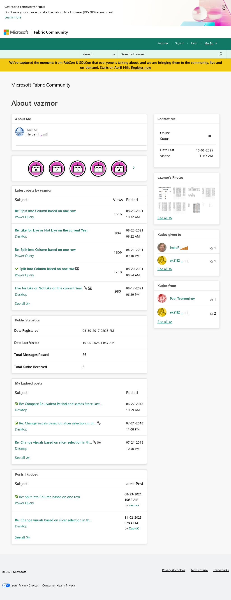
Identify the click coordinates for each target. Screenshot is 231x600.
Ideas (116, 32)
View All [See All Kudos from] (164, 321)
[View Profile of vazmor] (134, 505)
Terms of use (199, 570)
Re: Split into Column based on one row (45, 210)
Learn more (13, 17)
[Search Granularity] (99, 54)
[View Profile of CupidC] (134, 528)
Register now (141, 67)
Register (162, 43)
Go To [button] (209, 43)
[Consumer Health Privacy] (58, 585)
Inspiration (98, 32)
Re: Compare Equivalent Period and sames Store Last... (60, 403)
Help (194, 43)
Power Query (24, 217)
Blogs (156, 32)
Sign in (179, 43)
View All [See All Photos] (164, 218)
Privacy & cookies (173, 570)
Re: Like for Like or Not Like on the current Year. (51, 230)
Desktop (21, 236)
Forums (78, 32)
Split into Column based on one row (47, 268)
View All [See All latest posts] (22, 303)
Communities (136, 32)
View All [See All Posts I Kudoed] (22, 537)
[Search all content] (172, 54)
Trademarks (221, 570)
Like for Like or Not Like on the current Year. (49, 288)
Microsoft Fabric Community (40, 84)
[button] (165, 193)
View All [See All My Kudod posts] (22, 457)
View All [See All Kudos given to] (164, 269)
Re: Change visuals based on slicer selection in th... (58, 423)
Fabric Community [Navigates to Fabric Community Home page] (51, 32)
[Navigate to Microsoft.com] (16, 32)
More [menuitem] (172, 32)
